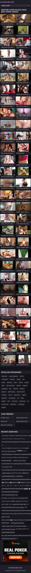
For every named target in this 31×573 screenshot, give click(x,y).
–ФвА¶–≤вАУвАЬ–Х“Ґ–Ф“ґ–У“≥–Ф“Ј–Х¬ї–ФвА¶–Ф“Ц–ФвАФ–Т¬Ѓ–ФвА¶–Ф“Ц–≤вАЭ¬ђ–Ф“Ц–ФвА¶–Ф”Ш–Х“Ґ (15, 473)
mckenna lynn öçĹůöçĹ (19, 460)
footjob (19, 379)
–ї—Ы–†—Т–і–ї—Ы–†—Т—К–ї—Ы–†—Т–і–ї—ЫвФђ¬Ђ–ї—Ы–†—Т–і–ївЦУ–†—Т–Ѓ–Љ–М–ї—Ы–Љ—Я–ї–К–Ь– (15, 439)
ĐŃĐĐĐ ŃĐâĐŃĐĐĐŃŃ (8, 532)
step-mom (14, 401)
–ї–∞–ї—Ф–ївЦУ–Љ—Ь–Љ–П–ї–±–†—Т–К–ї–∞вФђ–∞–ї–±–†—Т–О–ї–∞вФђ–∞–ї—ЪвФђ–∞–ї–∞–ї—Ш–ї (15, 448)
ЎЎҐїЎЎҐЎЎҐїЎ (5, 523)
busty (22, 398)
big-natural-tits (10, 385)
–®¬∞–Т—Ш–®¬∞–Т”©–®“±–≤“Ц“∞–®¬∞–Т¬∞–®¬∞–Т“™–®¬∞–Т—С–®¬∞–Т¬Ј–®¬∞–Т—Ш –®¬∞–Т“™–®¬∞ (15, 458)
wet (10, 388)
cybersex (15, 388)
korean (21, 382)
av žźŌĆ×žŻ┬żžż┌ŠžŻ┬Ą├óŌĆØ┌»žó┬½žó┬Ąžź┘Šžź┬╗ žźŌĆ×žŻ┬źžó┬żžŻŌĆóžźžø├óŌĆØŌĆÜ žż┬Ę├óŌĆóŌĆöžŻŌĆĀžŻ (15, 445)
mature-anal (5, 404)
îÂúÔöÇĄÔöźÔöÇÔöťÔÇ (17, 523)
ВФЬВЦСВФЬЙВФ (6, 460)
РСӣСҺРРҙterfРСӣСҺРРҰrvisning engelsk (13, 507)
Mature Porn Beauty (6, 425)
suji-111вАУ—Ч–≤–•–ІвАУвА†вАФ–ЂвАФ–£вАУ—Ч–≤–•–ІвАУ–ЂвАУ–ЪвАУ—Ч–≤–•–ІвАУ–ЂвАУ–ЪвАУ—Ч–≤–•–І (15, 505)
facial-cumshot (21, 392)
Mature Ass (4, 421)
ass (23, 379)
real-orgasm (12, 398)
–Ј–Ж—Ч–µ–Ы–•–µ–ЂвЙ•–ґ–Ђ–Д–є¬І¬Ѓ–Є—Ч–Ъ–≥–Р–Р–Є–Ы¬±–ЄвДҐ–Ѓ (15, 501)
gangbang (4, 388)
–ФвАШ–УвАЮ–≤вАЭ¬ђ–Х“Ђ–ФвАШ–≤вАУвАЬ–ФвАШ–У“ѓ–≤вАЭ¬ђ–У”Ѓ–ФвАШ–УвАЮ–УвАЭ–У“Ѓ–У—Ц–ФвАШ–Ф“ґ (15, 526)
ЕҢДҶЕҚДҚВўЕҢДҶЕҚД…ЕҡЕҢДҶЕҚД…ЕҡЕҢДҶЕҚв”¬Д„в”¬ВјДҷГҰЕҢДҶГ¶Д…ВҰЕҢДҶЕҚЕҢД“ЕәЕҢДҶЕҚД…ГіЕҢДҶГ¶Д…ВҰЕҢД (15, 476)
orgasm (4, 407)
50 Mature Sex (5, 417)
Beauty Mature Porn (22, 421)
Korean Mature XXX (21, 417)
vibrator (22, 376)
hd (18, 398)
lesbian (4, 401)
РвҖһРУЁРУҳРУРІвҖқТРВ (9, 538)
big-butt (22, 388)
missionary (22, 401)
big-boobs (4, 376)
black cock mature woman (9, 451)
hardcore (4, 395)
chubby (19, 385)
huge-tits (24, 385)
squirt (15, 382)
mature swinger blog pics (8, 529)
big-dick (4, 392)
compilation (5, 379)
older (3, 385)
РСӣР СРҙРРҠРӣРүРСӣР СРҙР (10, 495)
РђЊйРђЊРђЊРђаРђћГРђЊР (10, 492)
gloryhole (4, 398)
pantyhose (13, 404)
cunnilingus (21, 404)
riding (3, 382)
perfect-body (11, 392)
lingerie (24, 395)
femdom (12, 379)
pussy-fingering (13, 376)
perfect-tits (17, 395)
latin (9, 401)
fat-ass (10, 395)
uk (28, 401)
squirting (9, 382)
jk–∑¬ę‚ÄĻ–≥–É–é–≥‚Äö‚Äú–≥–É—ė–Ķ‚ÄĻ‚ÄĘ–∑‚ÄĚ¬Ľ (15, 498)
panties (27, 382)
